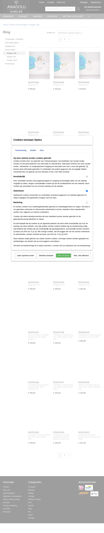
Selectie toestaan (46, 259)
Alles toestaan (63, 259)
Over (42, 154)
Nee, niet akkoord (81, 259)
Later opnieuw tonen (25, 259)
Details (33, 154)
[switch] (87, 180)
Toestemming (21, 154)
